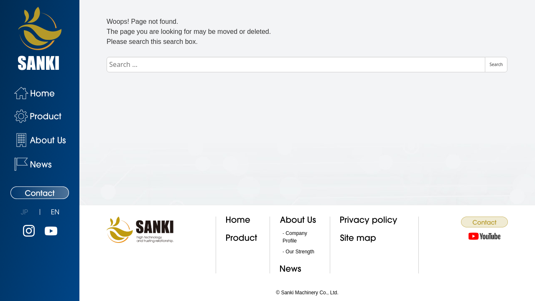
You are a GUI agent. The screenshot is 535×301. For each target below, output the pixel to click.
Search (496, 64)
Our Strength (299, 252)
